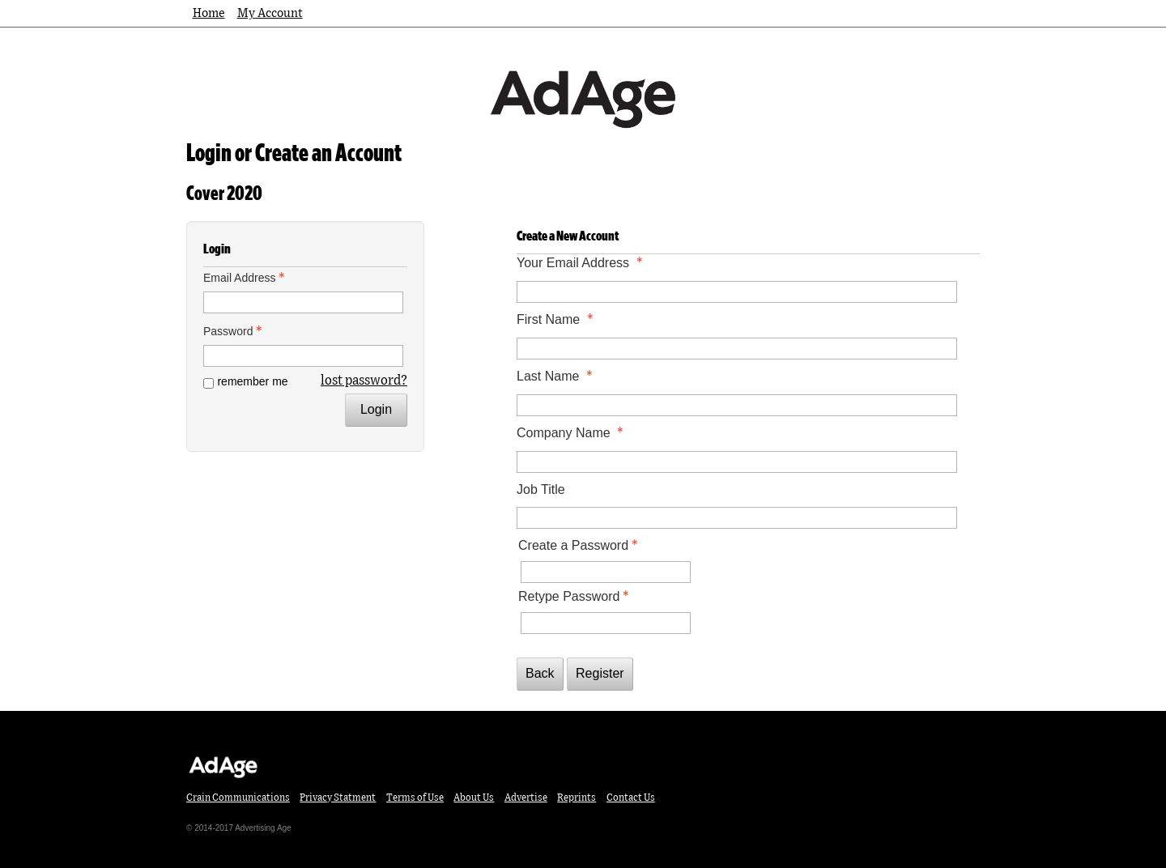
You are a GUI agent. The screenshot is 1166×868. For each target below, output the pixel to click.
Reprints (576, 797)
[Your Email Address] (737, 292)
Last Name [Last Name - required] (556, 376)
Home (209, 13)
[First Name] (737, 349)
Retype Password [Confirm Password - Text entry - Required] (575, 596)
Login (376, 409)
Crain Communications (238, 797)
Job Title (541, 489)
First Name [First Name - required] (557, 319)
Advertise (525, 797)
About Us (473, 797)
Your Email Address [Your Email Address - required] (581, 263)
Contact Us (630, 797)
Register (600, 673)
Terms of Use (415, 797)
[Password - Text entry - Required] (303, 356)
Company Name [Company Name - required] (572, 433)
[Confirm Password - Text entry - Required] (606, 623)
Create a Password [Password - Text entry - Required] (579, 545)
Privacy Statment (338, 797)
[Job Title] (737, 518)
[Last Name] (737, 405)
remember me (252, 381)
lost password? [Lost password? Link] (364, 380)
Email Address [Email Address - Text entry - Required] (245, 277)
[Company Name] (737, 462)
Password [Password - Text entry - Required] (234, 331)
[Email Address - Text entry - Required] (303, 302)
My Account (270, 13)
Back (540, 673)
